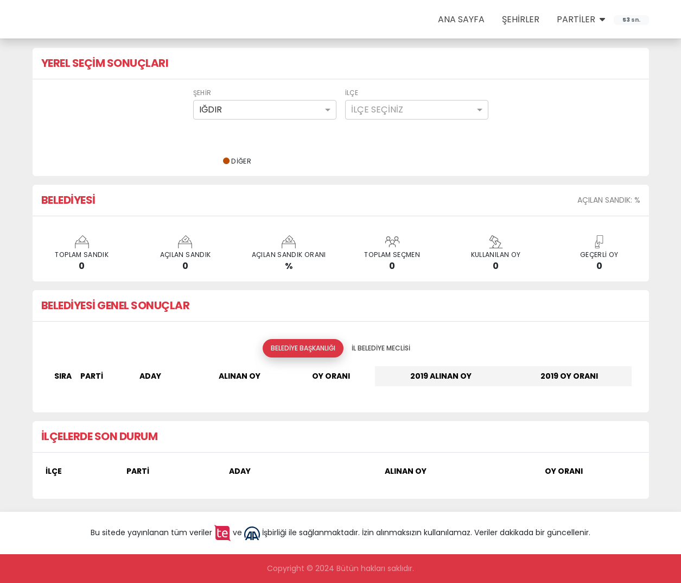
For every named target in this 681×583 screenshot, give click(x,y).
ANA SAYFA (461, 19)
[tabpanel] (341, 380)
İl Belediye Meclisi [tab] (381, 348)
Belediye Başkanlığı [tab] (303, 348)
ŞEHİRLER (520, 19)
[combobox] (265, 109)
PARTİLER (581, 19)
